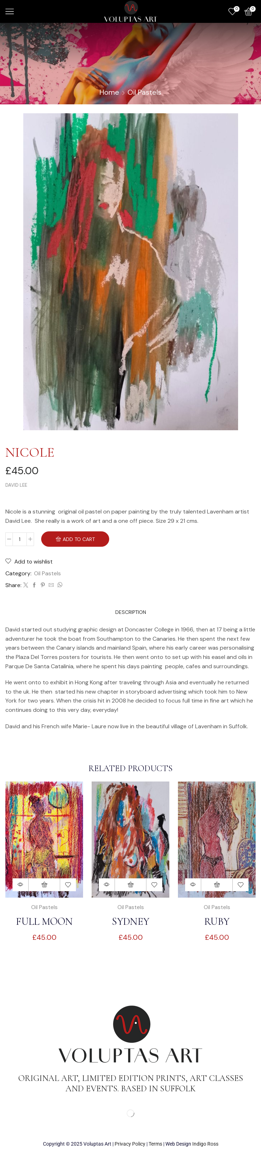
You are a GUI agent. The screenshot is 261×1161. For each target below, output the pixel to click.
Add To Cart (79, 539)
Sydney (130, 922)
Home (109, 92)
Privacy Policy (130, 1144)
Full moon (44, 922)
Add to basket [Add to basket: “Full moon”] (44, 885)
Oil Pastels (144, 92)
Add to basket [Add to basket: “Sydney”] (130, 885)
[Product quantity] (19, 539)
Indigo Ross (205, 1144)
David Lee (16, 485)
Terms (155, 1144)
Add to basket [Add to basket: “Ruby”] (216, 885)
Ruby (217, 922)
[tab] (130, 613)
